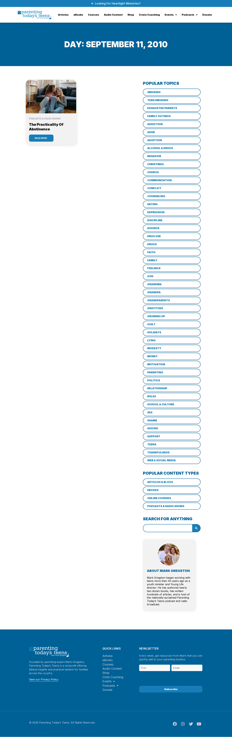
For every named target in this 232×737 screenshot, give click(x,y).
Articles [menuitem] (63, 14)
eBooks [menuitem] (78, 14)
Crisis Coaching (112, 677)
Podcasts (110, 686)
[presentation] (163, 677)
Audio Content (112, 668)
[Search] (196, 528)
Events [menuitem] (171, 14)
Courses (107, 664)
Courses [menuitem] (93, 14)
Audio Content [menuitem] (113, 14)
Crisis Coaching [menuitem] (149, 14)
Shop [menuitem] (130, 14)
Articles (107, 656)
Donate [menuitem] (207, 14)
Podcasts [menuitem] (190, 14)
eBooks (107, 660)
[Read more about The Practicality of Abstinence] (41, 138)
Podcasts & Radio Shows (44, 118)
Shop (105, 672)
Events (108, 681)
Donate (107, 690)
